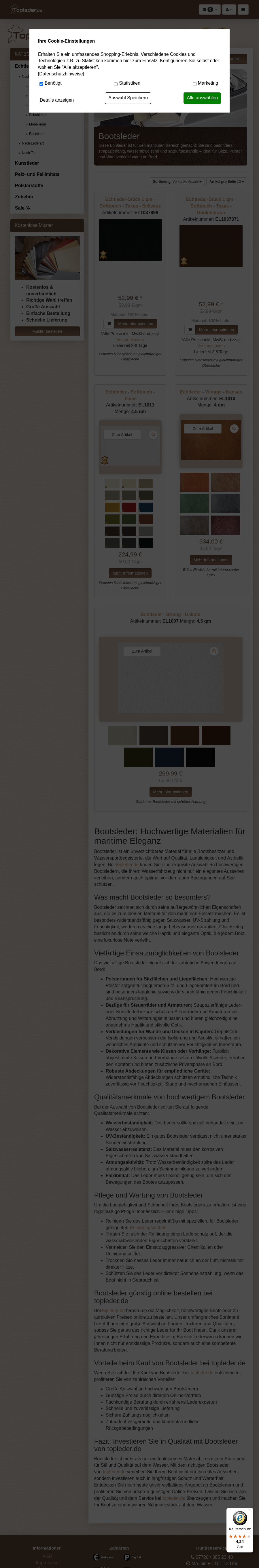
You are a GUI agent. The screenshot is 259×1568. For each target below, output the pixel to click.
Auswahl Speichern (128, 97)
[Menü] (249, 1511)
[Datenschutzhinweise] (61, 73)
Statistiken (129, 83)
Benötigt (53, 83)
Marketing (208, 83)
